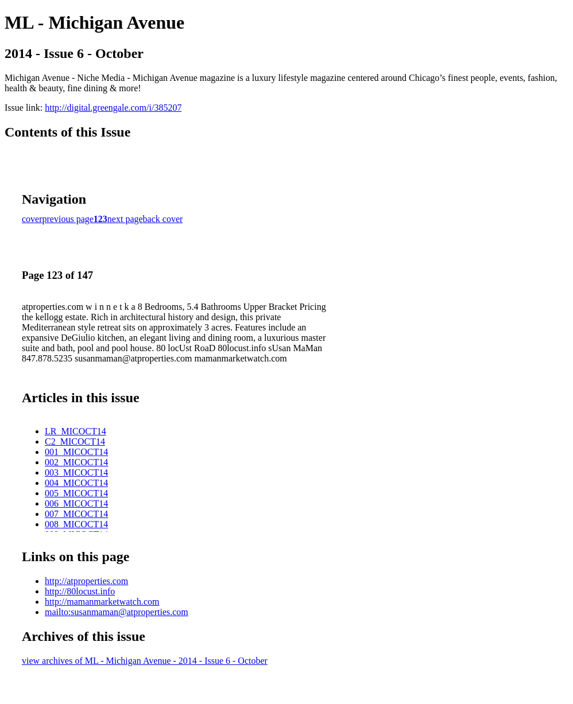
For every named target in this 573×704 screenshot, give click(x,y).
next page (125, 219)
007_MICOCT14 (76, 514)
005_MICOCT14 (76, 493)
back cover (163, 219)
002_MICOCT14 (76, 462)
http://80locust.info (80, 591)
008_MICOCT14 (76, 524)
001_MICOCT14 (76, 452)
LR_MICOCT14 (75, 431)
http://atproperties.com (86, 581)
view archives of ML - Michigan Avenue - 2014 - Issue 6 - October (145, 661)
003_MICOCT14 (76, 472)
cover (32, 219)
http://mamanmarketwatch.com (102, 601)
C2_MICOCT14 (75, 441)
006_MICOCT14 (76, 503)
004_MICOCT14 (76, 483)
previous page (68, 219)
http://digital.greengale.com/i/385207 (113, 107)
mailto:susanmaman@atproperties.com (116, 612)
